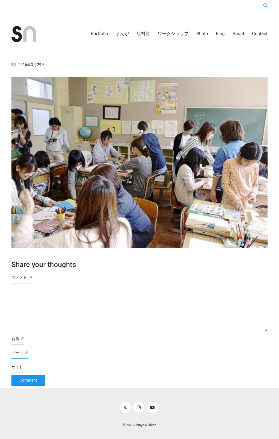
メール (19, 352)
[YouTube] (152, 407)
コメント (22, 277)
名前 (17, 339)
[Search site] (265, 6)
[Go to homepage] (23, 34)
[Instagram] (139, 407)
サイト (17, 367)
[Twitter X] (125, 407)
